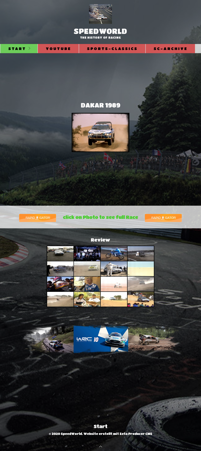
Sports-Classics (112, 48)
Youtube (58, 48)
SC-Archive (171, 48)
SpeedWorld (100, 31)
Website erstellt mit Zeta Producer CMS (118, 433)
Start (17, 48)
